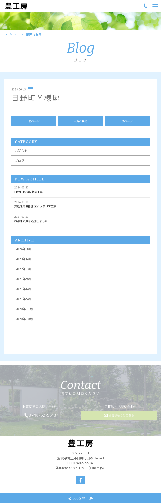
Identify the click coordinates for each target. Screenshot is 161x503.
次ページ (127, 122)
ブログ (19, 161)
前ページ (34, 122)
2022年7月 (23, 269)
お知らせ (21, 151)
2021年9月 (23, 279)
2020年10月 (24, 319)
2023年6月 (23, 259)
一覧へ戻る (80, 122)
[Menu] (155, 6)
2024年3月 (23, 249)
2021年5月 (23, 299)
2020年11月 (24, 309)
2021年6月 (23, 289)
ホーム (8, 34)
